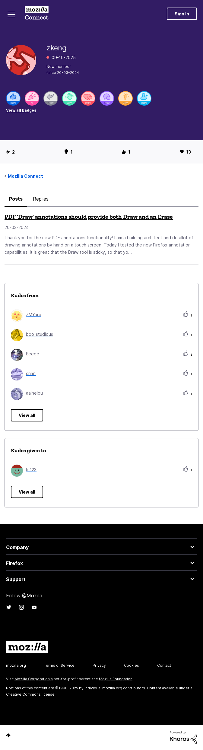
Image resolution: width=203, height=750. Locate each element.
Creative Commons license (30, 694)
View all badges (21, 110)
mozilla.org (16, 665)
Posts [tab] (16, 199)
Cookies (131, 665)
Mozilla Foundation (115, 679)
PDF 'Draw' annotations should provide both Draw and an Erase (89, 216)
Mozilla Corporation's (33, 679)
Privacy (99, 665)
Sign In (182, 13)
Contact (164, 665)
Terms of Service (59, 665)
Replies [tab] (41, 199)
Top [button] (8, 735)
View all (27, 415)
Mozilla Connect (36, 13)
